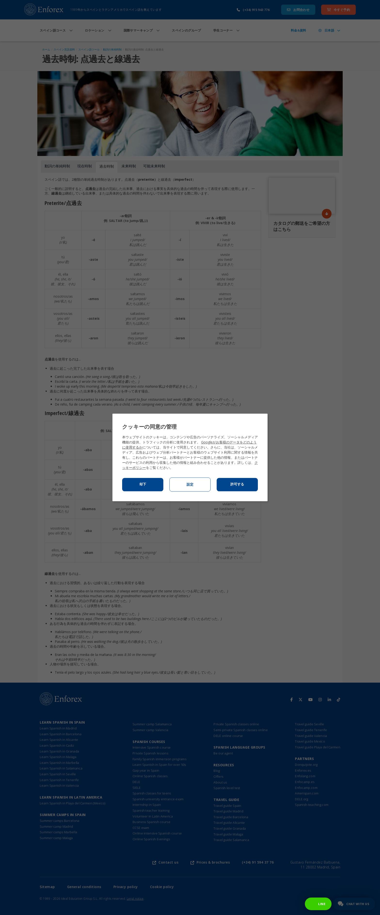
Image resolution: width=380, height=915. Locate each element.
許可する (237, 484)
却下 (142, 484)
